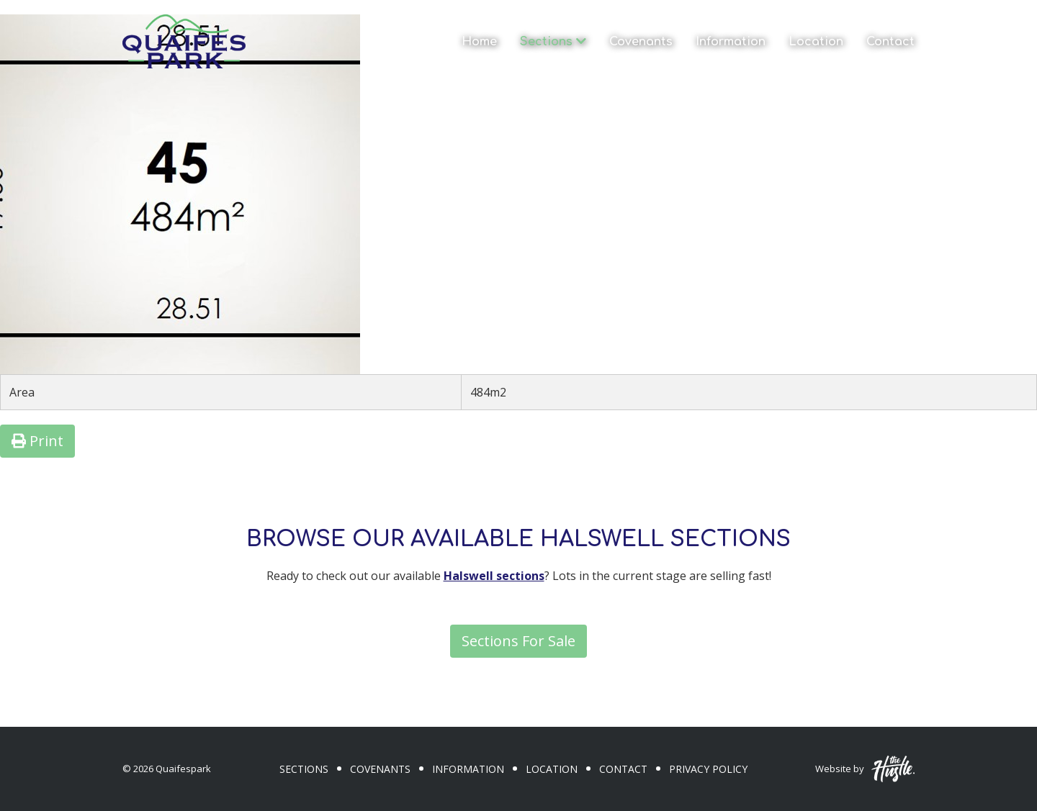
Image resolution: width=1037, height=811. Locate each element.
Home (479, 41)
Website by (865, 769)
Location (816, 41)
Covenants (641, 41)
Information (731, 41)
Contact (890, 41)
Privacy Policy (708, 769)
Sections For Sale (518, 641)
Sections (303, 769)
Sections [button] (553, 41)
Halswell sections (494, 576)
